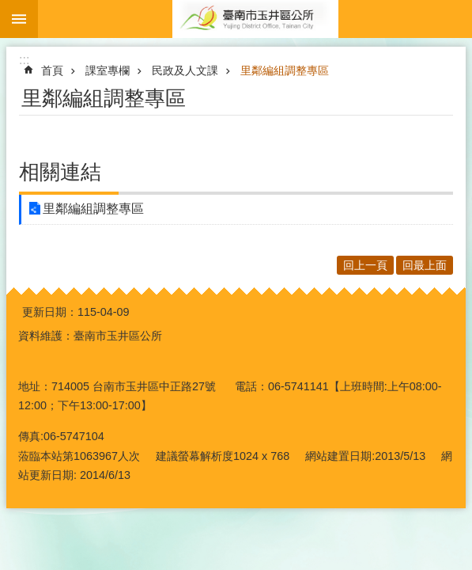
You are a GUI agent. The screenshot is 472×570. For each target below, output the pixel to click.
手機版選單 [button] (19, 19)
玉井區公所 (255, 19)
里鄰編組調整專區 (284, 70)
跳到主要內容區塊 (8, 8)
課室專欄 (107, 70)
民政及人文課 (185, 70)
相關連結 (60, 172)
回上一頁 (365, 265)
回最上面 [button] (424, 265)
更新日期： (49, 312)
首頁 (52, 70)
